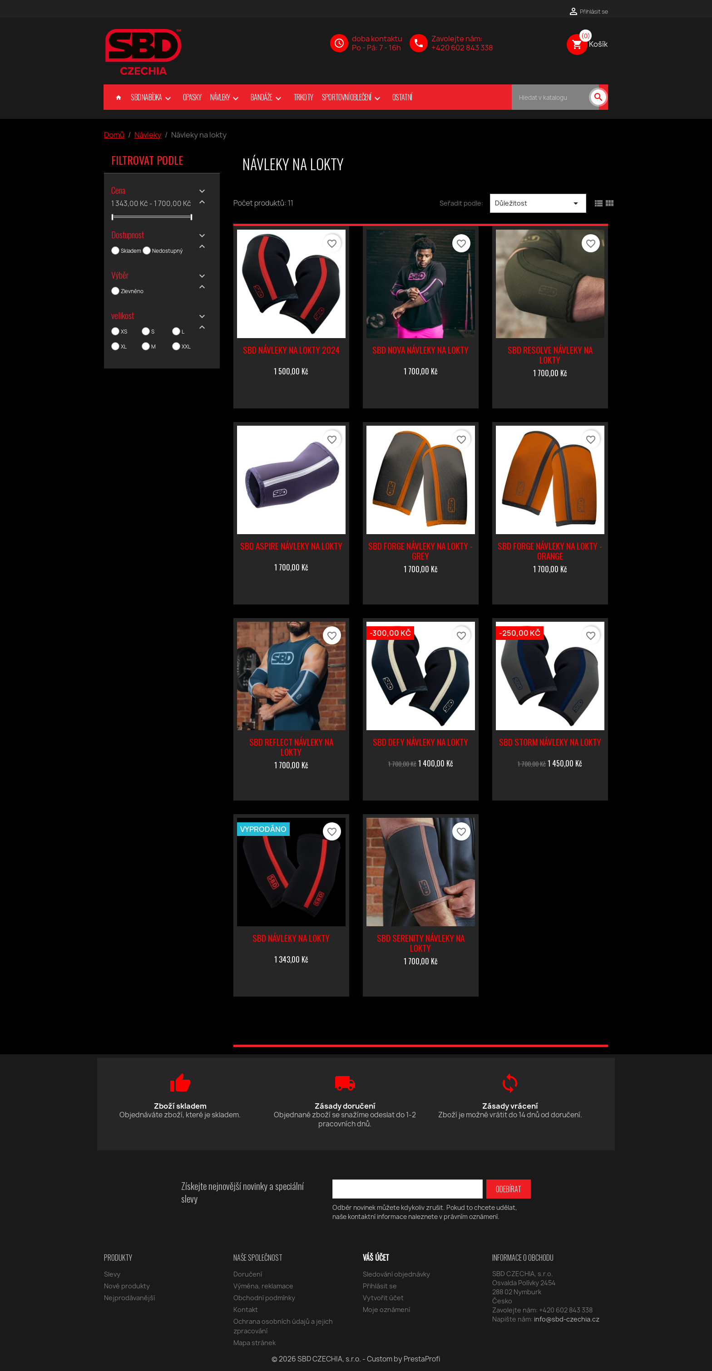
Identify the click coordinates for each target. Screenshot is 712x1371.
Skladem (131, 251)
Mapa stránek (254, 1342)
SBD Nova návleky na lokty (420, 349)
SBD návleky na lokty (291, 937)
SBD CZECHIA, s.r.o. (329, 1359)
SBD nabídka (152, 98)
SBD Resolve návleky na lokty (550, 354)
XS (124, 331)
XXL (186, 346)
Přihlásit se (380, 1286)
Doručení (247, 1274)
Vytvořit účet (383, 1297)
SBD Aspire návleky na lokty (291, 545)
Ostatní (402, 97)
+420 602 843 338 (462, 48)
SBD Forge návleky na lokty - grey (420, 550)
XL (124, 346)
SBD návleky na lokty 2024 (291, 349)
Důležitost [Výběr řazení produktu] (538, 203)
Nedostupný (167, 251)
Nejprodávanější (129, 1297)
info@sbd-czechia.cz (566, 1319)
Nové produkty (127, 1286)
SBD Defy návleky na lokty (420, 741)
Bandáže (267, 98)
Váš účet (376, 1257)
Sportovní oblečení (352, 98)
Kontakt (245, 1309)
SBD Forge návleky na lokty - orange (550, 550)
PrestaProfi (422, 1359)
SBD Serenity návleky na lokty (421, 942)
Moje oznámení (386, 1309)
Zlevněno (132, 291)
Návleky (226, 98)
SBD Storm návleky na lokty (550, 741)
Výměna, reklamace (263, 1286)
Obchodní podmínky (264, 1297)
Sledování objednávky (396, 1274)
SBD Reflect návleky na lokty (291, 746)
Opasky (192, 97)
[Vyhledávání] (555, 97)
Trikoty (303, 97)
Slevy (112, 1274)
